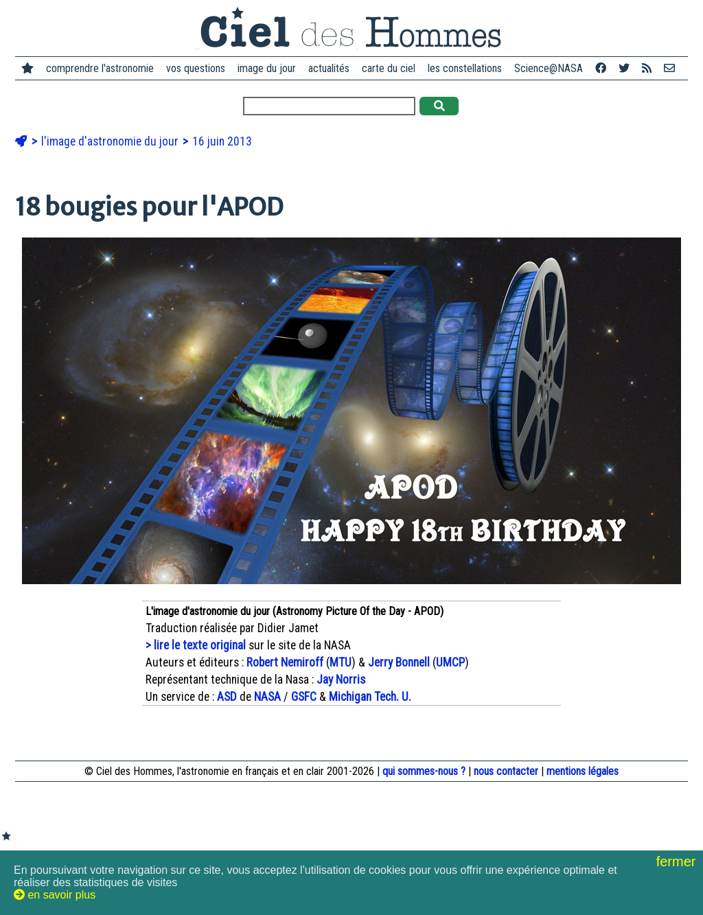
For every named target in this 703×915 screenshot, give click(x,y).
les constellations (465, 68)
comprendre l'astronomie (100, 68)
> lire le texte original (196, 645)
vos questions (195, 68)
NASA (267, 697)
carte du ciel (388, 68)
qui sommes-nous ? (423, 771)
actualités (328, 68)
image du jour (267, 68)
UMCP (450, 662)
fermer (678, 861)
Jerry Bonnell (399, 662)
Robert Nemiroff (284, 662)
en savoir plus (54, 895)
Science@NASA (548, 68)
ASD (227, 697)
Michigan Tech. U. (370, 697)
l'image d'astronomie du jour (111, 141)
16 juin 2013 (222, 141)
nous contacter (506, 771)
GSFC (303, 697)
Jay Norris (340, 679)
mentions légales (582, 771)
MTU (341, 662)
